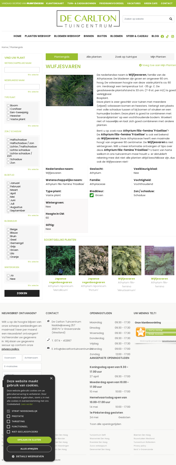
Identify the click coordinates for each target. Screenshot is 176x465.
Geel (11, 239)
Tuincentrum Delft (98, 435)
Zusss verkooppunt (98, 445)
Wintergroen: (12, 267)
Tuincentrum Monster (55, 438)
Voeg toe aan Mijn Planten (159, 65)
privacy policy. (10, 349)
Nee (11, 279)
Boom (12, 105)
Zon (11, 163)
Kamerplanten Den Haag (57, 435)
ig (172, 36)
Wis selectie (33, 74)
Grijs (11, 246)
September (16, 210)
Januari (13, 183)
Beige (12, 229)
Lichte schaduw (18, 150)
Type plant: (10, 97)
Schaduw (14, 159)
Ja (10, 275)
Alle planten (94, 56)
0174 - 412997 (63, 340)
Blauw (12, 233)
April (11, 193)
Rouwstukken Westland (144, 438)
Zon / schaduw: (13, 131)
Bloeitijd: (9, 175)
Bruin (11, 236)
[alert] (29, 418)
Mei (11, 197)
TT (167, 36)
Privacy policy (140, 445)
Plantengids (61, 56)
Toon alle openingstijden (105, 424)
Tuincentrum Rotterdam (144, 442)
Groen (12, 250)
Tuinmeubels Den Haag (56, 449)
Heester (14, 116)
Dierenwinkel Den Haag (100, 449)
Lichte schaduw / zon (19, 154)
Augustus (14, 207)
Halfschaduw (17, 139)
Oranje (13, 257)
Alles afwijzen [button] (29, 448)
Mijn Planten (158, 56)
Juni (11, 200)
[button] (29, 456)
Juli (10, 203)
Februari (13, 186)
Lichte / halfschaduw (22, 146)
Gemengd (15, 243)
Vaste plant (16, 119)
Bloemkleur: (10, 221)
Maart (12, 190)
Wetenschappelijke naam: (18, 63)
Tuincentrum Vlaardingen (57, 445)
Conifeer (14, 109)
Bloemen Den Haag (142, 435)
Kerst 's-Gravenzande (143, 449)
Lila (10, 253)
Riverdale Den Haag (98, 442)
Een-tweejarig (17, 112)
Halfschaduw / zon (20, 143)
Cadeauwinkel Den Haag (57, 442)
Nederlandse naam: (14, 80)
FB (162, 36)
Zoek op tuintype (126, 56)
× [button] (51, 378)
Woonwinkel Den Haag (99, 438)
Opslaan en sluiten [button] (29, 439)
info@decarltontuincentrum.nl (73, 348)
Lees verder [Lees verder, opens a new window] (27, 404)
